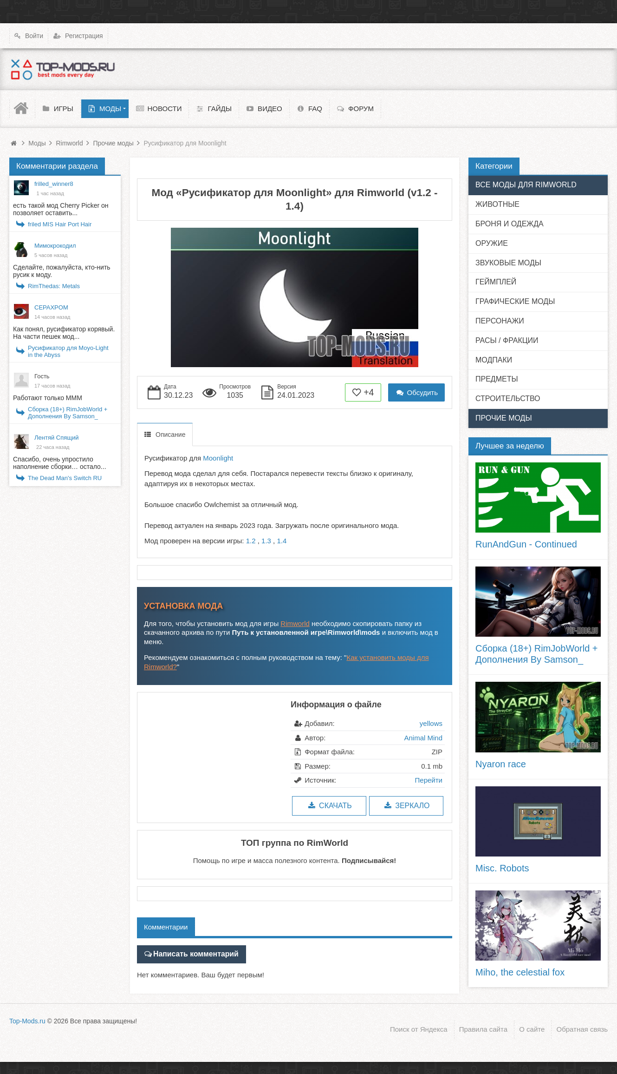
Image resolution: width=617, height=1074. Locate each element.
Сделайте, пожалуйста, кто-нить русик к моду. (61, 271)
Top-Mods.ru (27, 1019)
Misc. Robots (502, 868)
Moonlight (218, 458)
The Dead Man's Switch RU (65, 477)
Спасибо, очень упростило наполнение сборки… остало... (59, 462)
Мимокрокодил (55, 245)
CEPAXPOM (51, 307)
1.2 (251, 541)
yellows (431, 723)
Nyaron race (500, 764)
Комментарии (166, 927)
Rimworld (295, 623)
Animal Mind (423, 738)
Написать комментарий (193, 953)
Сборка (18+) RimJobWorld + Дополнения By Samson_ (67, 413)
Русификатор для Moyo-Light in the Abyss (68, 351)
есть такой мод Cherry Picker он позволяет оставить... (61, 209)
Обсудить (416, 392)
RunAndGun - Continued (526, 544)
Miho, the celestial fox (520, 972)
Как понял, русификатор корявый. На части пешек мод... (64, 332)
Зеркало (406, 806)
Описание (170, 434)
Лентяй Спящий (56, 437)
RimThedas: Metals (54, 286)
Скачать (328, 806)
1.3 (266, 541)
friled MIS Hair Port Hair (59, 224)
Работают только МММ (47, 398)
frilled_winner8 (53, 183)
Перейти (428, 780)
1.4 (281, 541)
